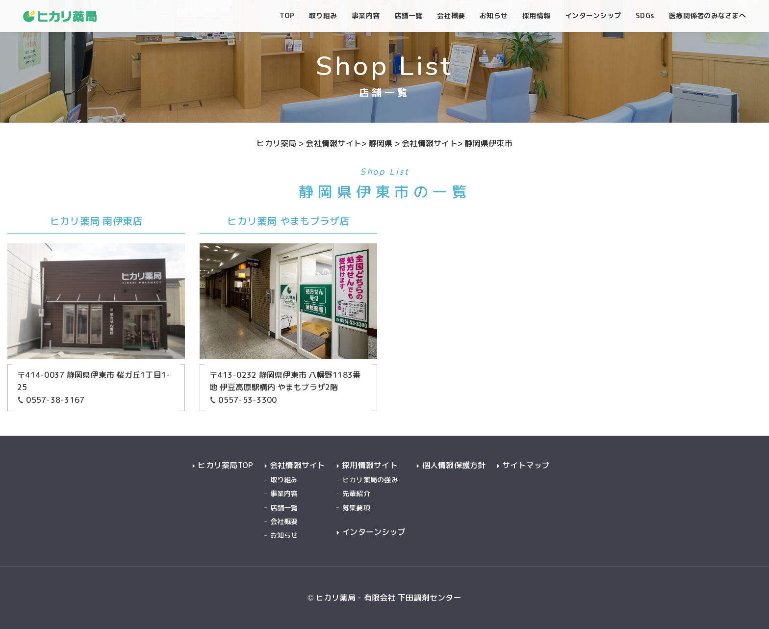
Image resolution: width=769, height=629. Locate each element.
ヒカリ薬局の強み (370, 479)
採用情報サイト (370, 465)
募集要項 (356, 507)
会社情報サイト (298, 465)
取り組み (284, 479)
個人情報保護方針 (454, 465)
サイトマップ (526, 465)
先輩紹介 (356, 493)
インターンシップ (374, 532)
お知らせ (284, 535)
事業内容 (284, 493)
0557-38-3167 (50, 399)
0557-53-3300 (243, 399)
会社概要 (284, 521)
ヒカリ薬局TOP (225, 465)
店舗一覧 (284, 507)
